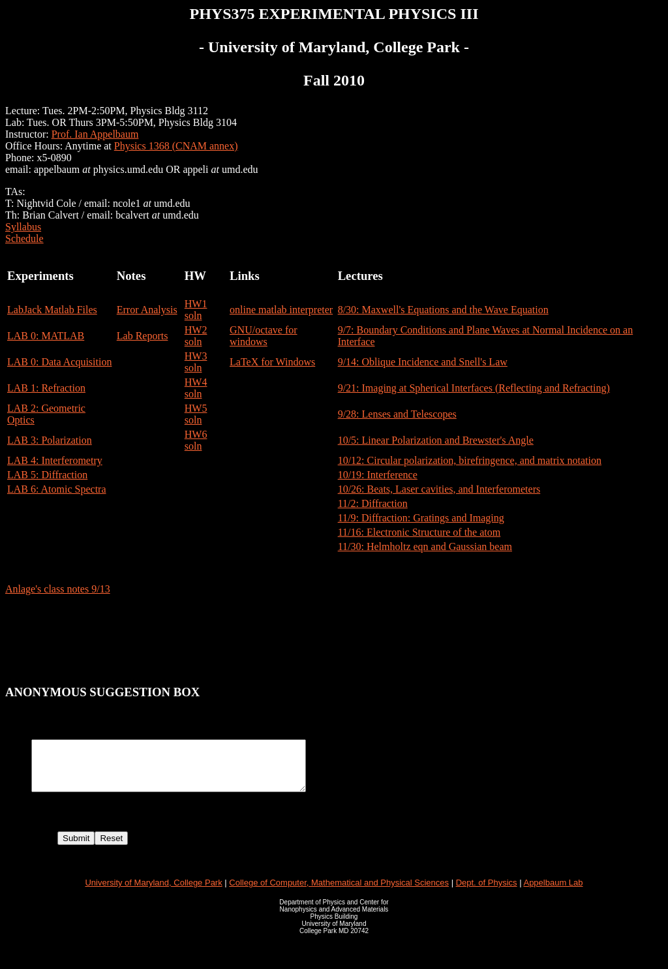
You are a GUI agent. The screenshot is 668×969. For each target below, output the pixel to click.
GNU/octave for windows (263, 335)
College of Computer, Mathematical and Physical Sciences (339, 892)
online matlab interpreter (281, 309)
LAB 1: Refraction (46, 387)
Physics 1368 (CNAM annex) (176, 145)
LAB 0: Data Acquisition (59, 361)
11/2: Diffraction (373, 503)
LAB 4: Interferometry (54, 460)
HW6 (196, 434)
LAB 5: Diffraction (47, 474)
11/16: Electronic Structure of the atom (419, 532)
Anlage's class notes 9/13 (57, 588)
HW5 (196, 408)
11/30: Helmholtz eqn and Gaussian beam (425, 546)
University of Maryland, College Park (153, 892)
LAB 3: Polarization (49, 440)
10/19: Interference (378, 474)
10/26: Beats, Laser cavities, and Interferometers (439, 489)
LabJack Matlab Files (52, 309)
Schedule (24, 238)
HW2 (196, 329)
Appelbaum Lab (553, 892)
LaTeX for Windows (272, 361)
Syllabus (23, 226)
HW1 (196, 303)
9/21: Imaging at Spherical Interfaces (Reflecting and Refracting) (474, 387)
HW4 (196, 382)
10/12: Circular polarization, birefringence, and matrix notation (469, 460)
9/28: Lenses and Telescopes (397, 414)
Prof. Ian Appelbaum (95, 134)
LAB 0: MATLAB (45, 335)
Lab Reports (142, 335)
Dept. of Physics (486, 892)
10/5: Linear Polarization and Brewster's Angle (436, 440)
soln (193, 315)
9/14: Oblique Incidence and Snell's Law (423, 361)
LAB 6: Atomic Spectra (56, 489)
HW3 (196, 355)
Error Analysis (147, 309)
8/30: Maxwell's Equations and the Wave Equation (443, 309)
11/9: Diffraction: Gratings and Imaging (421, 517)
